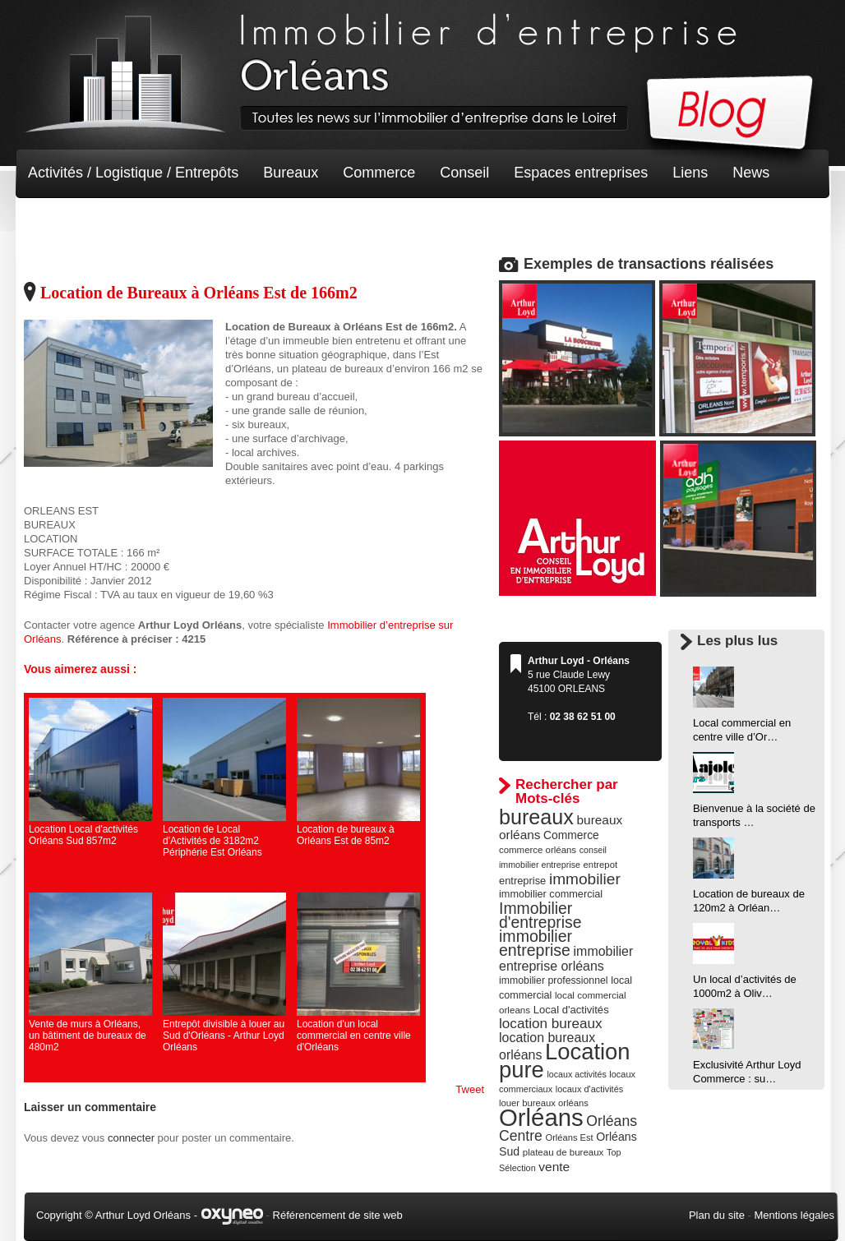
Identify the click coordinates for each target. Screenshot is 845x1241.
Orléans (541, 1117)
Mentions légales (794, 1215)
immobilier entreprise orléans (566, 958)
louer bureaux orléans (544, 1103)
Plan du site (717, 1215)
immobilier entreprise (535, 943)
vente (554, 1167)
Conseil (464, 172)
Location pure (564, 1060)
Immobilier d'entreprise (540, 915)
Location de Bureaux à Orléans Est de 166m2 (199, 293)
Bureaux (290, 172)
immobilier (585, 879)
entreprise (522, 880)
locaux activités (576, 1074)
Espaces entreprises (581, 172)
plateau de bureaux (563, 1152)
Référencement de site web (338, 1215)
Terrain (148, 222)
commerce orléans (537, 850)
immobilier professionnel (553, 980)
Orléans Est (569, 1137)
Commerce (379, 172)
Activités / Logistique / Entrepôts (133, 172)
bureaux (536, 816)
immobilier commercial (551, 894)
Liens (690, 172)
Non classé (64, 222)
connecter (131, 1138)
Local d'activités (571, 1009)
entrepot (601, 865)
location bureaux (551, 1023)
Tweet (469, 1089)
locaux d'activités (589, 1089)
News (750, 172)
